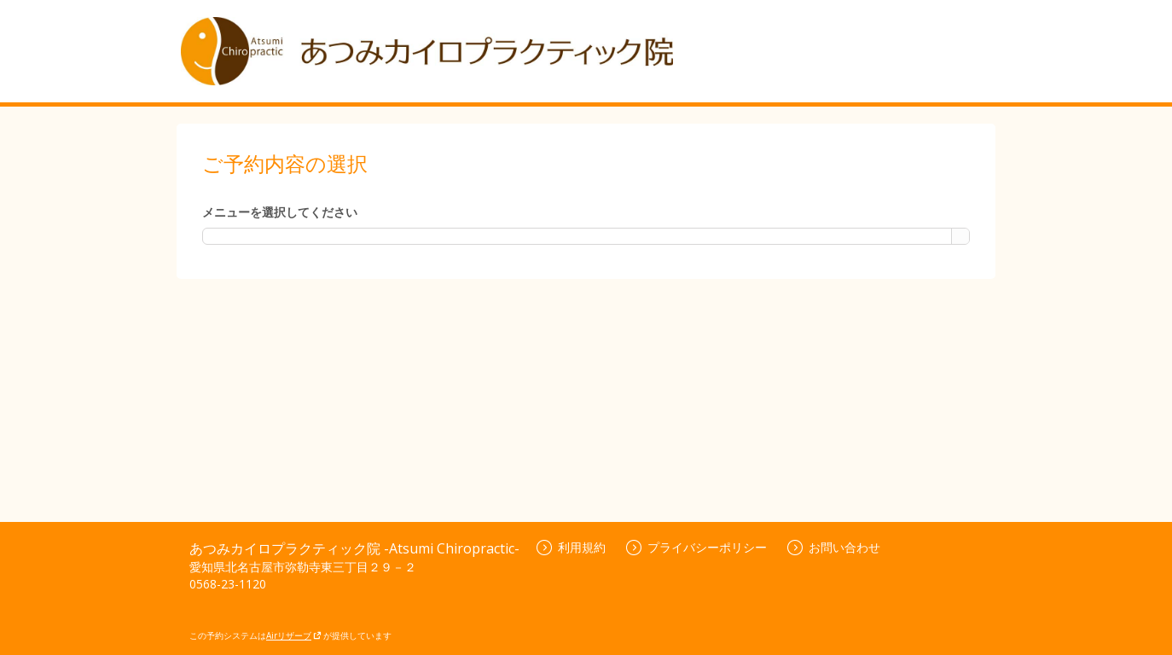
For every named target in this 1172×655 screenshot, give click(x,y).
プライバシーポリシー (696, 547)
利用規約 (571, 547)
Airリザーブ (294, 635)
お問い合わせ (833, 547)
